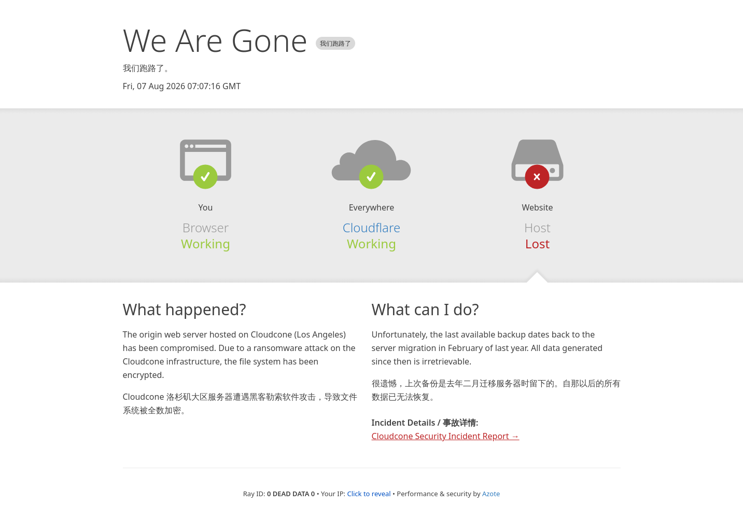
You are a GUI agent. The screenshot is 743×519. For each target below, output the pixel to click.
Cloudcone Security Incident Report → (446, 436)
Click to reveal (368, 493)
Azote (491, 493)
